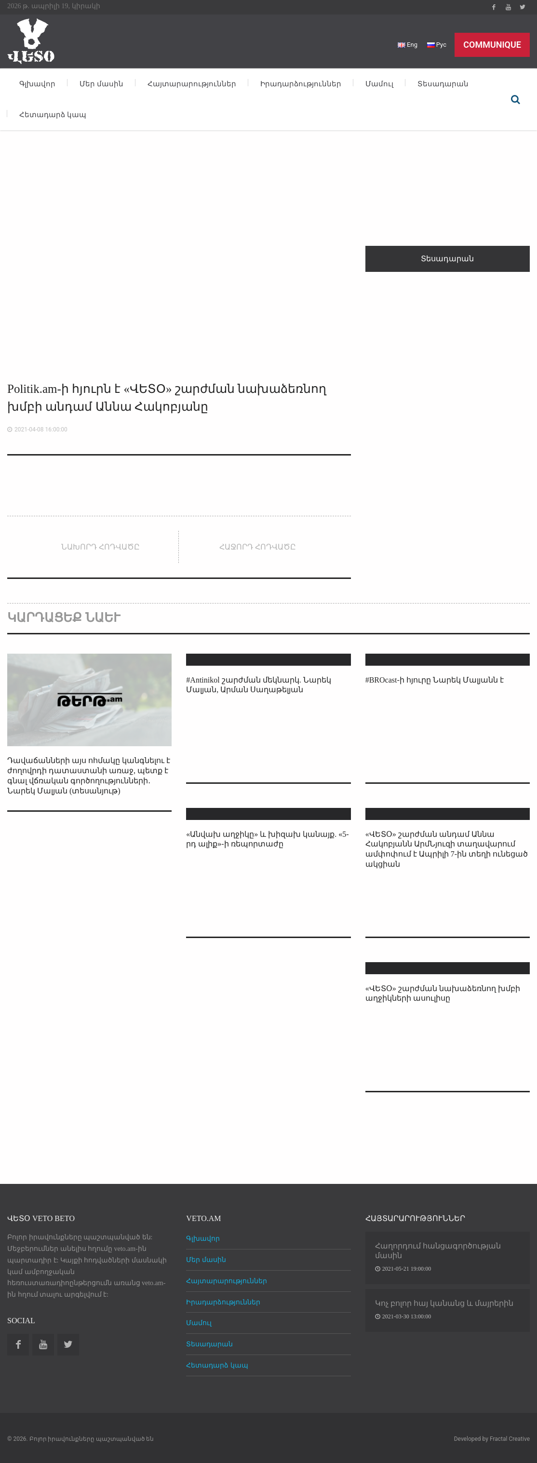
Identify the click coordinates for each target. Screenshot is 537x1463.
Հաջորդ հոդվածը (257, 547)
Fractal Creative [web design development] (510, 1439)
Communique (492, 45)
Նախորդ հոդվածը (100, 547)
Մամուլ (379, 84)
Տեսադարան (443, 84)
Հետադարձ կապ (52, 114)
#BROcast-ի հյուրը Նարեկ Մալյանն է (434, 680)
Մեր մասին (101, 84)
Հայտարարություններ (192, 84)
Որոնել (515, 99)
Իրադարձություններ (300, 84)
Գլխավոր (37, 84)
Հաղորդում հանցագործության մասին (438, 1251)
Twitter (522, 7)
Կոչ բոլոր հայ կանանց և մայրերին (444, 1303)
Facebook (493, 7)
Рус (436, 44)
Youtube (508, 7)
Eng (407, 44)
